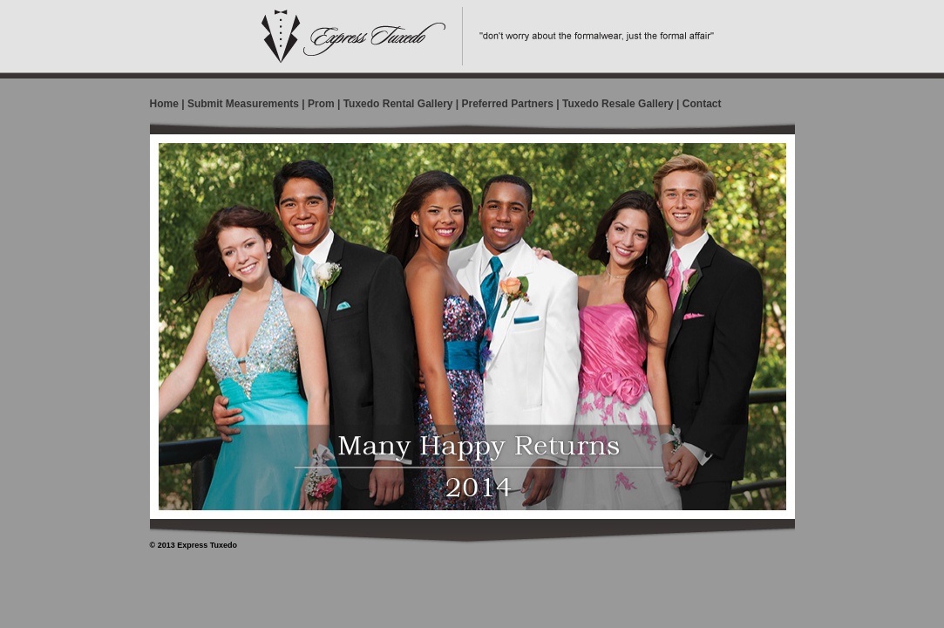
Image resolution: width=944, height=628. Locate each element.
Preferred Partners (507, 104)
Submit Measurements (243, 104)
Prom (321, 104)
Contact (702, 104)
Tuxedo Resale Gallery (618, 104)
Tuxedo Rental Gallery (398, 104)
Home (164, 104)
